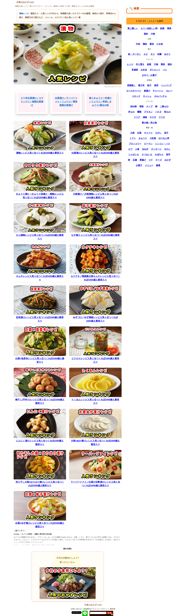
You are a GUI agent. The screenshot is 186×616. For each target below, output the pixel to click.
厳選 (158, 165)
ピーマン (148, 144)
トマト (133, 138)
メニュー (149, 165)
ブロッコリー (135, 144)
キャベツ (148, 133)
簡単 (169, 28)
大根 (132, 133)
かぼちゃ (159, 154)
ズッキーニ (156, 149)
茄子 (166, 133)
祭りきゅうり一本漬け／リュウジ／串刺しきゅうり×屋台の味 (100, 101)
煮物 (141, 106)
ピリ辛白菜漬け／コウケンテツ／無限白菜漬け (32, 101)
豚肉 (152, 44)
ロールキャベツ (133, 91)
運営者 (112, 609)
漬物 (145, 117)
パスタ (158, 112)
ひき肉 (159, 44)
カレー (169, 91)
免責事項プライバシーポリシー (96, 609)
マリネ (162, 117)
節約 (146, 34)
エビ (146, 54)
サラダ (153, 117)
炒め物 (133, 106)
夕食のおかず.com (25, 2)
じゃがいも (133, 154)
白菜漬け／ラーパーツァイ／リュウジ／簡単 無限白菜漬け (66, 101)
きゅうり (143, 138)
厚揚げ (143, 160)
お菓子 (139, 165)
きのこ (167, 149)
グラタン (148, 112)
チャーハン (158, 91)
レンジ (130, 64)
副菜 (162, 28)
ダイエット (155, 70)
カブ (130, 149)
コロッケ (136, 96)
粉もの (167, 112)
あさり (167, 54)
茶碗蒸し (131, 85)
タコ (152, 54)
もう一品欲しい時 (149, 28)
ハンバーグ (166, 85)
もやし (158, 133)
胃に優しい (132, 28)
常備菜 (135, 70)
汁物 (153, 34)
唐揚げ (147, 91)
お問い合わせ (76, 609)
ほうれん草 (164, 138)
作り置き (140, 64)
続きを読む (67, 549)
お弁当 (144, 70)
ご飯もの (164, 106)
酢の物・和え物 (149, 123)
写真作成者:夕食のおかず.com (113, 86)
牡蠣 (159, 54)
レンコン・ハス (162, 144)
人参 (137, 149)
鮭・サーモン (134, 54)
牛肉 (138, 44)
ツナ (151, 160)
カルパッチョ (160, 96)
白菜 (139, 133)
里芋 (168, 154)
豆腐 (135, 160)
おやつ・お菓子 (149, 75)
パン (165, 70)
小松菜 (153, 138)
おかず (167, 160)
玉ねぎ (145, 149)
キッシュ (147, 96)
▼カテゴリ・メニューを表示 (149, 21)
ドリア (137, 117)
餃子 (149, 85)
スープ (149, 106)
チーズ (158, 160)
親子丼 (141, 85)
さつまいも (147, 154)
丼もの (131, 112)
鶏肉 (145, 44)
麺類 (139, 112)
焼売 (156, 85)
